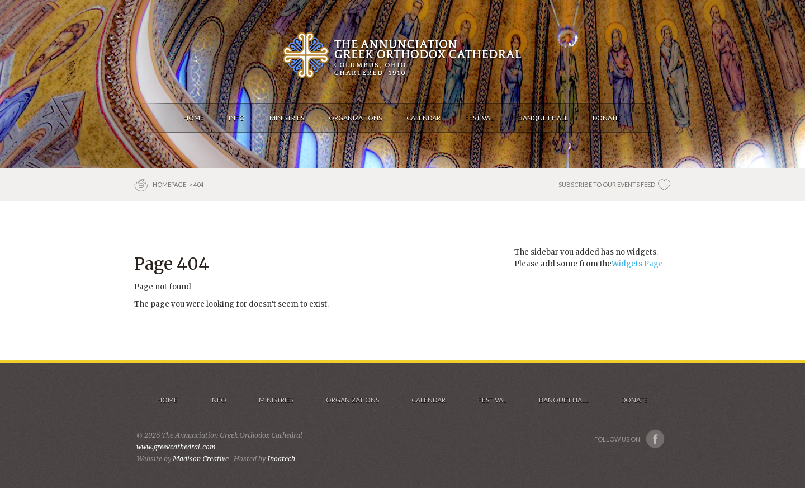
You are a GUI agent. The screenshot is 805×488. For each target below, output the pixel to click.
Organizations (352, 400)
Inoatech (281, 458)
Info (218, 400)
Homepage (170, 184)
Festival (492, 400)
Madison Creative (201, 458)
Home (167, 400)
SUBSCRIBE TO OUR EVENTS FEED (606, 184)
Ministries (276, 400)
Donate (634, 400)
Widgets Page (637, 264)
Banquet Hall (564, 400)
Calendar (428, 400)
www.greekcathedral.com (176, 447)
